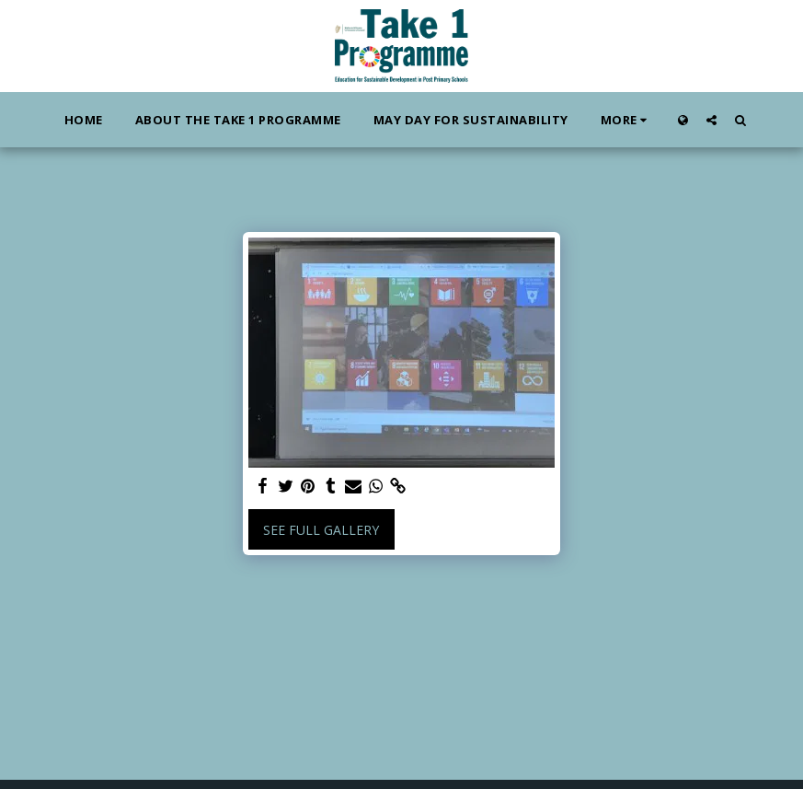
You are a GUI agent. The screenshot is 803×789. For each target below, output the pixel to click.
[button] (711, 119)
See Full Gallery (321, 530)
